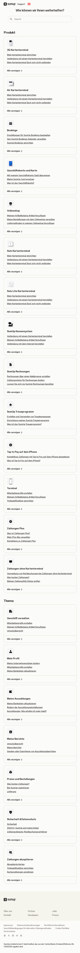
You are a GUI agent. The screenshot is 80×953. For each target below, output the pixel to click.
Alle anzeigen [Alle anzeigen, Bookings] (15, 151)
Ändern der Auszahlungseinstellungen (25, 707)
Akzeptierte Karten (16, 864)
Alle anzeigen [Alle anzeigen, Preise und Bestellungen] (15, 799)
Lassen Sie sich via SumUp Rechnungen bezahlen (30, 384)
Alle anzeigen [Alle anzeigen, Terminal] (15, 509)
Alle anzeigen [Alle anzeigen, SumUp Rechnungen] (15, 392)
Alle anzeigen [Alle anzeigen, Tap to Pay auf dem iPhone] (15, 468)
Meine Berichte (14, 747)
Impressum (8, 925)
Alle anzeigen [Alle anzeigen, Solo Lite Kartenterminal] (15, 311)
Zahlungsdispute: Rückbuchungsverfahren (27, 832)
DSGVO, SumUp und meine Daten (23, 828)
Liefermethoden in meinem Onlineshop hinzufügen (30, 223)
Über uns (8, 911)
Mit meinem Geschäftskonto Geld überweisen (28, 175)
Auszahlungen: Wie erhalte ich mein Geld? (27, 711)
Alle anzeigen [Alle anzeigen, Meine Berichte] (15, 759)
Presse (55, 915)
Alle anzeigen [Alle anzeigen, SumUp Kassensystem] (15, 352)
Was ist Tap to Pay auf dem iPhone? (23, 460)
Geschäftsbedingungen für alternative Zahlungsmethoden (27, 928)
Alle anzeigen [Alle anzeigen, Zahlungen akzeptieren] (15, 880)
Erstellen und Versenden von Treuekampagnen (29, 416)
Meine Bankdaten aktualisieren (21, 671)
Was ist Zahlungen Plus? (18, 533)
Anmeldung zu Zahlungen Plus (21, 541)
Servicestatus (9, 931)
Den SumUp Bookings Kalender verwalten (26, 139)
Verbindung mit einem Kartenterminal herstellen (29, 58)
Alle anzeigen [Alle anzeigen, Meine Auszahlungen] (15, 719)
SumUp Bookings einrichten (20, 143)
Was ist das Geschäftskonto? (20, 183)
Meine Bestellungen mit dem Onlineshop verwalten (31, 219)
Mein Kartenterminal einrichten (21, 55)
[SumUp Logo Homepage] (10, 4)
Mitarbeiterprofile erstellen (19, 493)
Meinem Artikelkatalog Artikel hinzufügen (26, 215)
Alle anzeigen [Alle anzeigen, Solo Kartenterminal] (15, 271)
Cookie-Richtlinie (62, 928)
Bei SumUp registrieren (18, 787)
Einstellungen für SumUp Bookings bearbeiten (28, 135)
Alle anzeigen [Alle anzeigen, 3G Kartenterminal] (15, 70)
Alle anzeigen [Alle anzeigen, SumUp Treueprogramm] (15, 432)
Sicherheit (12, 824)
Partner (31, 911)
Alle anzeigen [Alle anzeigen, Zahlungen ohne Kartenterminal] (15, 589)
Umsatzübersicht (15, 631)
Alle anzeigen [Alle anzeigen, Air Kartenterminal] (15, 110)
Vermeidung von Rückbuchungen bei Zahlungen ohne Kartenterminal (39, 573)
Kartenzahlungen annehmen (20, 872)
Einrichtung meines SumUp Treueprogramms (28, 420)
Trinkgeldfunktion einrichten (20, 501)
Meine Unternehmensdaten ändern (23, 663)
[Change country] (29, 4)
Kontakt (7, 915)
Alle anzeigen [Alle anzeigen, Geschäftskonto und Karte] (15, 191)
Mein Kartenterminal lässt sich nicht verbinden (29, 62)
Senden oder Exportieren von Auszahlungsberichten (31, 751)
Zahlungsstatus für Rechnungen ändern (26, 380)
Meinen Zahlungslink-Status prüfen (23, 581)
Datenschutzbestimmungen (28, 925)
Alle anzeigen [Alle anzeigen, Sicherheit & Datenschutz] (15, 840)
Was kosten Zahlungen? (18, 577)
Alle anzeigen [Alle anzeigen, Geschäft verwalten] (15, 639)
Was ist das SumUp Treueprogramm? (24, 424)
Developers (33, 915)
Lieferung (11, 791)
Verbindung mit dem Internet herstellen (25, 344)
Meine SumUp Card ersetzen (20, 179)
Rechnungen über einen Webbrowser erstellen (28, 376)
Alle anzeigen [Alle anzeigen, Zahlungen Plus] (15, 549)
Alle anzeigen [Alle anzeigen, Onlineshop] (15, 231)
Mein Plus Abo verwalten (18, 537)
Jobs (54, 911)
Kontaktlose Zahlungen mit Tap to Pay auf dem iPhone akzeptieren (38, 457)
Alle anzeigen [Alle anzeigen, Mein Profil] (15, 679)
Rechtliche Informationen (54, 925)
